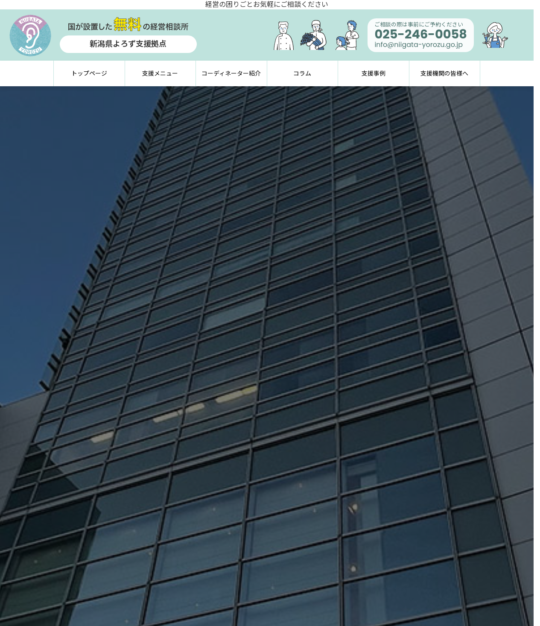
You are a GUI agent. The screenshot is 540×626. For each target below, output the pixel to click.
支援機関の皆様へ (444, 73)
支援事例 (373, 73)
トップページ (89, 73)
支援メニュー (160, 73)
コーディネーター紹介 (231, 73)
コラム (302, 73)
